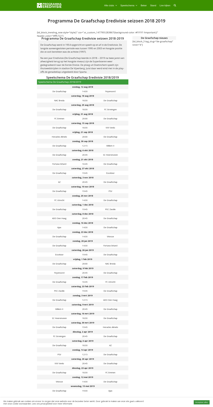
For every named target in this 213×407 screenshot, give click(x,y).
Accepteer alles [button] (201, 402)
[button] (175, 5)
